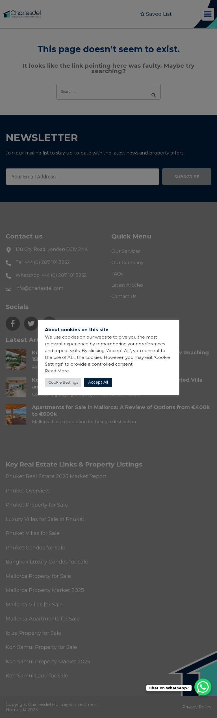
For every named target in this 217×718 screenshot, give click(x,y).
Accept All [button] (98, 382)
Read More (57, 371)
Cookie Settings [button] (63, 382)
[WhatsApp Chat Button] (202, 687)
